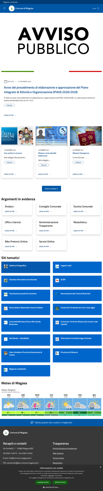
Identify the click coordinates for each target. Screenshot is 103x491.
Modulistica (57, 462)
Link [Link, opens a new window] (72, 478)
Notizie (11, 81)
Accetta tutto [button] (43, 482)
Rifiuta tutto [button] (60, 482)
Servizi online (58, 458)
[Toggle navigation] (4, 8)
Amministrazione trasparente (65, 448)
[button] (51, 487)
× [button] (100, 467)
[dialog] (51, 478)
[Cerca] (98, 8)
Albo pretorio (58, 453)
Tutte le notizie (51, 188)
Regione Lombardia (10, 2)
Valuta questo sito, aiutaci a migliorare (51, 422)
